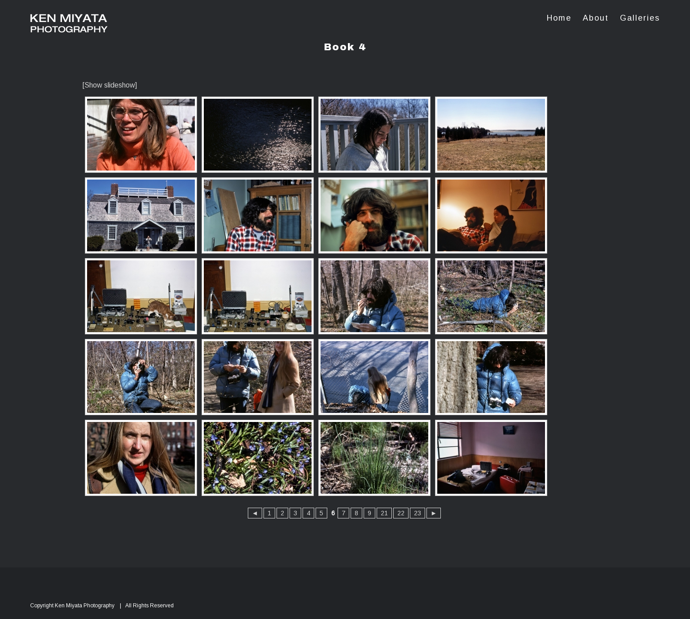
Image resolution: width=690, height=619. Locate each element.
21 (384, 513)
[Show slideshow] (110, 85)
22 (400, 513)
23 (417, 513)
